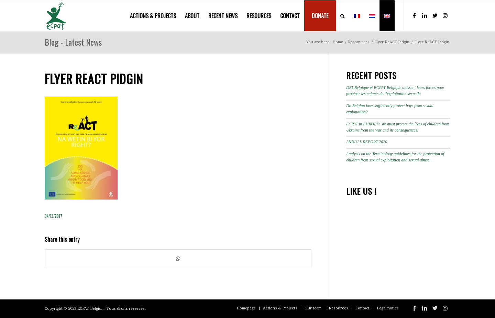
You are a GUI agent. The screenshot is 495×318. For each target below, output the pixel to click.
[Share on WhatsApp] (178, 259)
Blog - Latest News (73, 42)
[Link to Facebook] (414, 15)
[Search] (342, 15)
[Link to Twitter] (435, 15)
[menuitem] (152, 15)
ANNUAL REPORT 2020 (366, 141)
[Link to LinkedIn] (424, 15)
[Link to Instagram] (445, 15)
